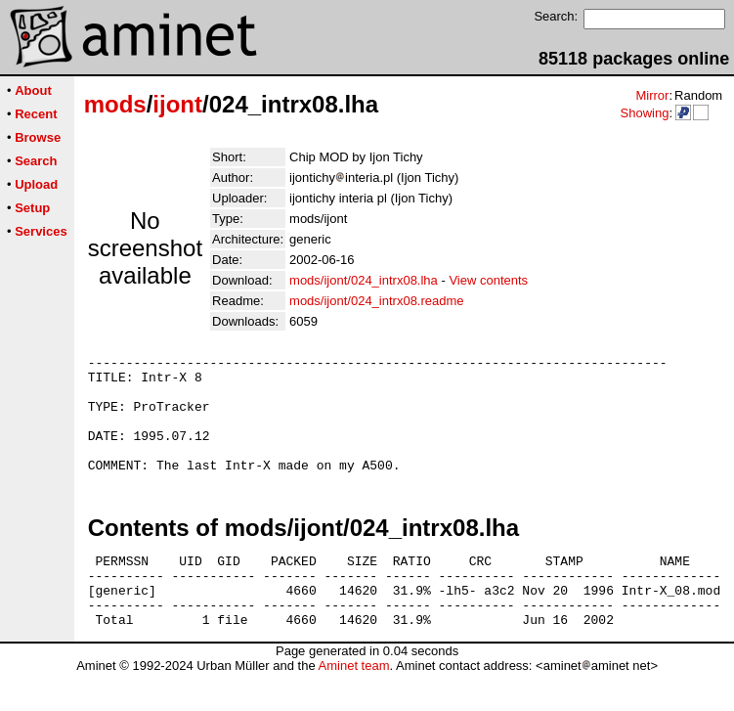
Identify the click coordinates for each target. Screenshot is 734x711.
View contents (488, 280)
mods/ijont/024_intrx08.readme (376, 300)
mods (115, 104)
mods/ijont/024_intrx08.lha (363, 280)
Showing (644, 113)
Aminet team (353, 703)
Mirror (652, 95)
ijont (177, 104)
